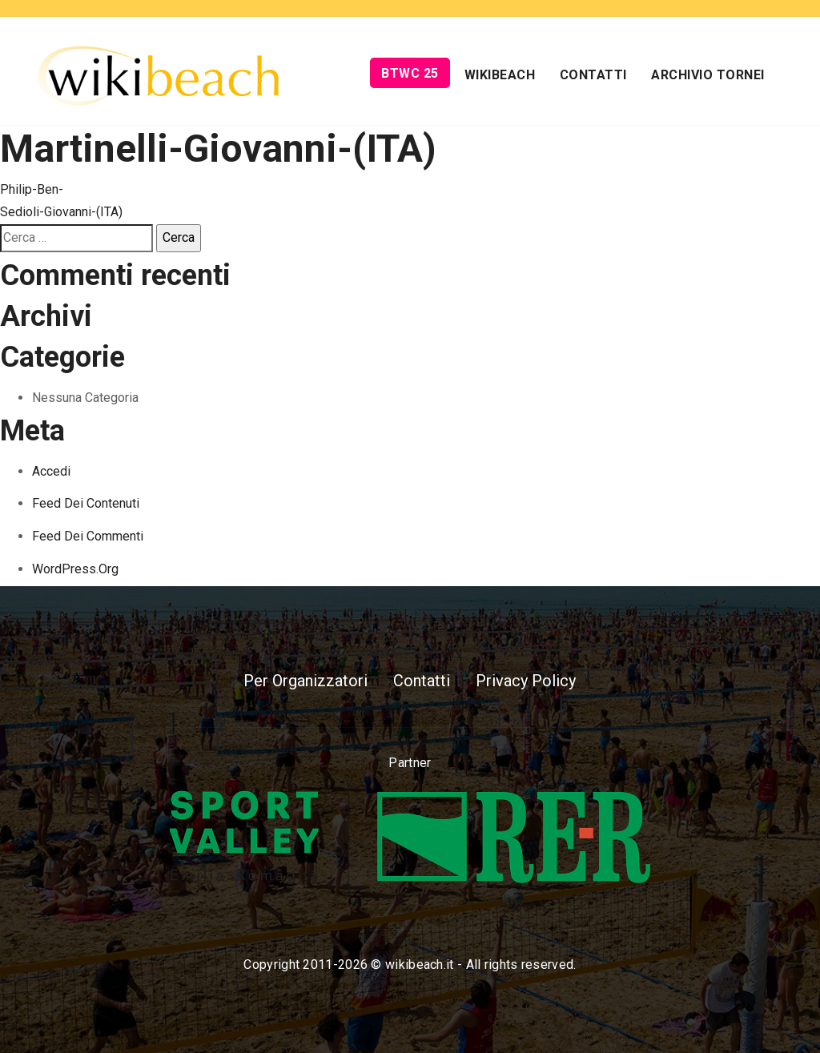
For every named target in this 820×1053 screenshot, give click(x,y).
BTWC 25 (410, 73)
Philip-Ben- (31, 189)
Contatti (593, 74)
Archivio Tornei (708, 74)
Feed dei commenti (87, 536)
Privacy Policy (526, 680)
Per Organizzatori (305, 680)
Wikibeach (500, 74)
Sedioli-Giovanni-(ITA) (61, 211)
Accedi (51, 471)
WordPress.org (75, 569)
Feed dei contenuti (85, 503)
